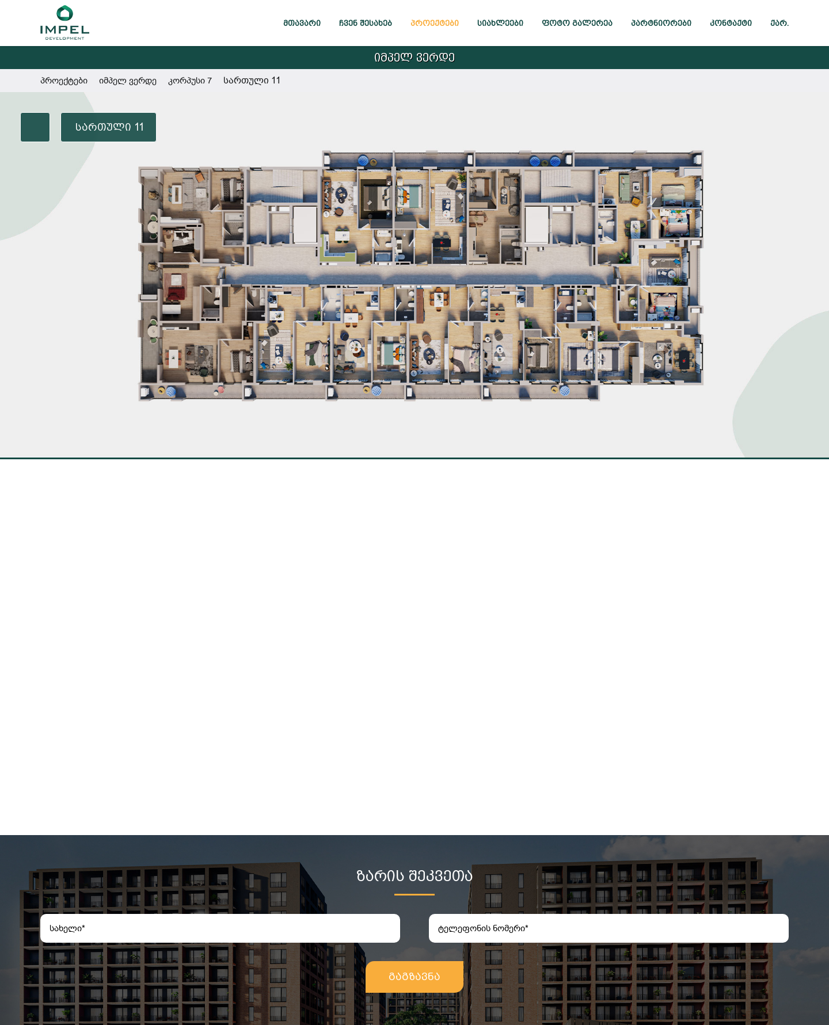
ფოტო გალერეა (577, 23)
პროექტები (434, 23)
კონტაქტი (731, 23)
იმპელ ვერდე (414, 57)
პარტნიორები (661, 23)
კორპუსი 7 (190, 80)
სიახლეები (500, 23)
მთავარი (302, 23)
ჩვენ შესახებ (365, 23)
